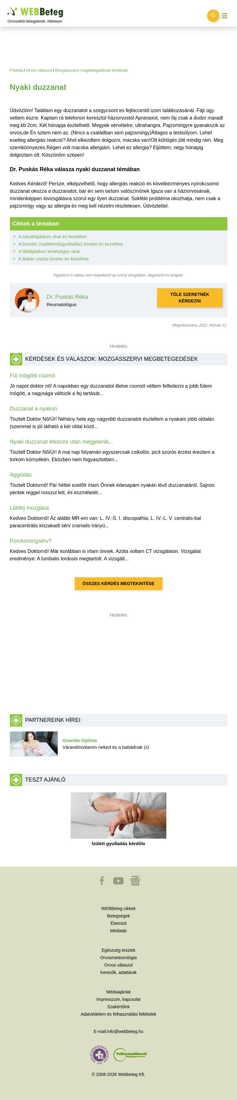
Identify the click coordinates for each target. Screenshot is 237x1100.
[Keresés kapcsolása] (213, 16)
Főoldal (16, 70)
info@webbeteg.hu (125, 1031)
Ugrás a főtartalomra (7, 7)
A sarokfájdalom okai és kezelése (53, 236)
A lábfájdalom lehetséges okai (49, 251)
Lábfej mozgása (29, 508)
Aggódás (21, 475)
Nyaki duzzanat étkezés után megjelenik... (62, 442)
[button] (102, 883)
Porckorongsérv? (31, 541)
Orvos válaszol (39, 70)
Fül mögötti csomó (32, 376)
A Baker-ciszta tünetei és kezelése (54, 258)
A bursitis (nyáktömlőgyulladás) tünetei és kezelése (71, 244)
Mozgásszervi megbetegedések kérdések (91, 70)
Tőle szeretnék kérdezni (189, 297)
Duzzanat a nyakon (33, 409)
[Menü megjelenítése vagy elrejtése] (224, 15)
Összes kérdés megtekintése (118, 583)
